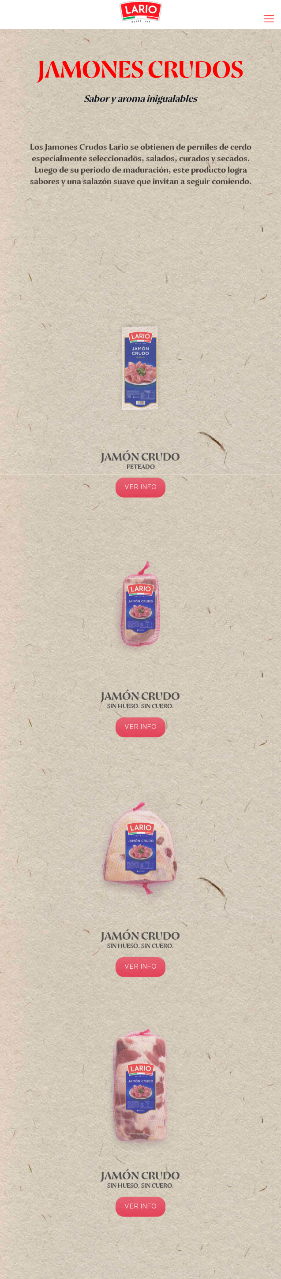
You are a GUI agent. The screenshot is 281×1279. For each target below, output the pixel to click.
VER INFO (140, 571)
